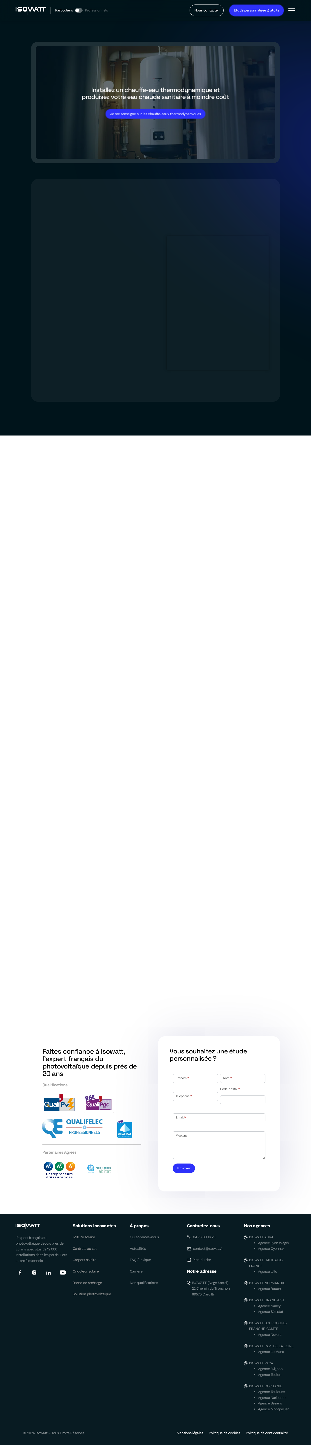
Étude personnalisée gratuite (256, 10)
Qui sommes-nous (144, 1237)
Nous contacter (206, 10)
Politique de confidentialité (267, 1433)
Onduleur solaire (86, 1271)
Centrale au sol (85, 1248)
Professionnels (96, 10)
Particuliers (64, 10)
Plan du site (202, 1260)
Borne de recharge (87, 1283)
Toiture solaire (84, 1237)
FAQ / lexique (140, 1260)
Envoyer (183, 1168)
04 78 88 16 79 (204, 1237)
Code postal (230, 1089)
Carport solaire (84, 1260)
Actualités (138, 1248)
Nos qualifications (144, 1283)
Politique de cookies (224, 1433)
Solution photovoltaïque (92, 1294)
